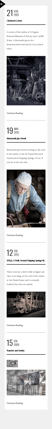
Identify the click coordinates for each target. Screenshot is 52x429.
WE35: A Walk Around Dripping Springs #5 (26, 260)
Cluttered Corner (14, 20)
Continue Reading (15, 113)
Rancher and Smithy (15, 350)
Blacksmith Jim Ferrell (16, 138)
